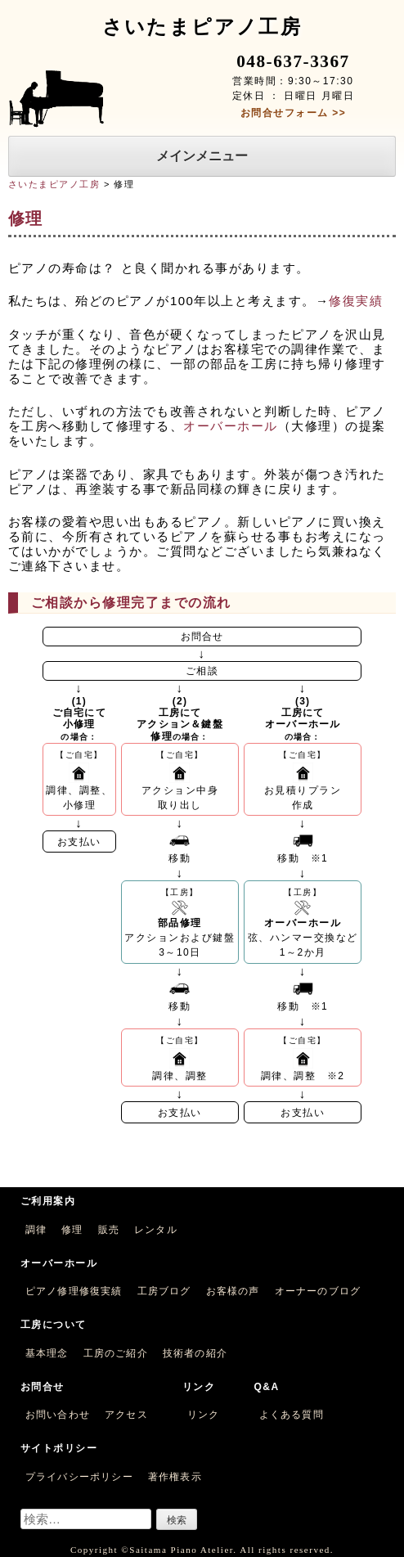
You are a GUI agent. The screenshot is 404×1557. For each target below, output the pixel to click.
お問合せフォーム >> (293, 113)
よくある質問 (291, 1414)
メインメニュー (202, 156)
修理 (72, 1229)
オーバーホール (230, 426)
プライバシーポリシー (79, 1477)
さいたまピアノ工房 (54, 184)
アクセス (126, 1414)
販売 (108, 1229)
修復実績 (356, 301)
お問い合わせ (57, 1414)
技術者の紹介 (195, 1353)
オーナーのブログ (318, 1291)
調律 (36, 1229)
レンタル (155, 1229)
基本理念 (47, 1353)
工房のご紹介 (115, 1353)
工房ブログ (164, 1291)
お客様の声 (233, 1291)
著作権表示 (175, 1477)
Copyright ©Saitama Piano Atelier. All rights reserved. (202, 1550)
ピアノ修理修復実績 (74, 1291)
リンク (203, 1414)
